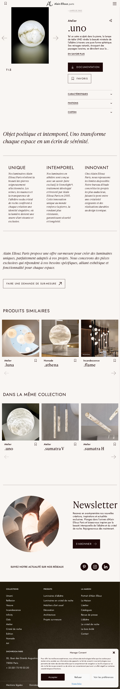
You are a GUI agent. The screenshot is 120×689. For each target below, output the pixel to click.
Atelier (73, 20)
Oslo (8, 619)
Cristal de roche (14, 629)
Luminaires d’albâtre (53, 596)
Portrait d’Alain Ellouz (91, 596)
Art (7, 643)
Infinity (9, 614)
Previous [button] (4, 36)
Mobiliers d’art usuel (53, 605)
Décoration (49, 610)
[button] (113, 652)
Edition (9, 633)
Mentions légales (14, 685)
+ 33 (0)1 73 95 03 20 (17, 667)
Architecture (49, 614)
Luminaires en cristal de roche (58, 600)
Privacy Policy (77, 683)
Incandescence (13, 610)
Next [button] (56, 36)
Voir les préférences (103, 677)
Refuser (78, 677)
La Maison (86, 600)
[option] (30, 35)
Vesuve (9, 605)
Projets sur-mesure (52, 619)
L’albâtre (85, 619)
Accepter (52, 677)
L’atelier (84, 605)
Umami (9, 596)
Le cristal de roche (90, 624)
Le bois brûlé (87, 629)
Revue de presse (89, 614)
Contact (84, 633)
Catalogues (86, 610)
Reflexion (10, 600)
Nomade (10, 638)
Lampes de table (75, 10)
